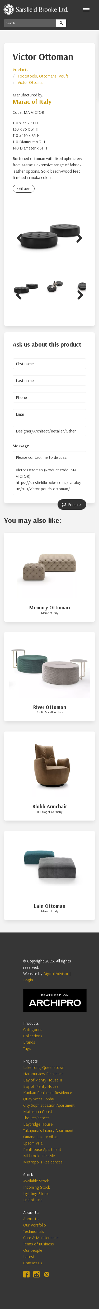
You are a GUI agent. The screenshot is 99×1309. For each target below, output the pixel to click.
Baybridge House (38, 1124)
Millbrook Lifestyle (39, 1155)
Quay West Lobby (38, 1098)
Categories (32, 1029)
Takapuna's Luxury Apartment (48, 1130)
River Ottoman (49, 707)
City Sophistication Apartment (49, 1105)
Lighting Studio (36, 1193)
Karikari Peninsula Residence (47, 1092)
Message (21, 445)
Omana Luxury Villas (40, 1136)
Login (28, 979)
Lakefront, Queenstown (43, 1067)
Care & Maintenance (41, 1237)
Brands (29, 1042)
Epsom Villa (33, 1143)
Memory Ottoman (49, 607)
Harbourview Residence (43, 1073)
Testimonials (33, 1231)
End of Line (33, 1199)
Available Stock (36, 1180)
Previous (21, 237)
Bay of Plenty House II (42, 1080)
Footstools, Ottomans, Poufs (43, 76)
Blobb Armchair (49, 806)
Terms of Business (38, 1243)
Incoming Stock (36, 1187)
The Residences (36, 1117)
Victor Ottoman (31, 82)
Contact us (32, 1262)
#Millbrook (23, 188)
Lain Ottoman (49, 906)
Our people (32, 1250)
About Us (31, 1218)
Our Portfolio (34, 1225)
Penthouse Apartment (42, 1149)
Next (77, 237)
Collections (32, 1035)
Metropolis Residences (43, 1161)
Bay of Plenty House (41, 1086)
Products (20, 69)
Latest (29, 1256)
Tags (27, 1048)
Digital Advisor (55, 973)
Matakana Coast (37, 1111)
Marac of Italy (32, 101)
